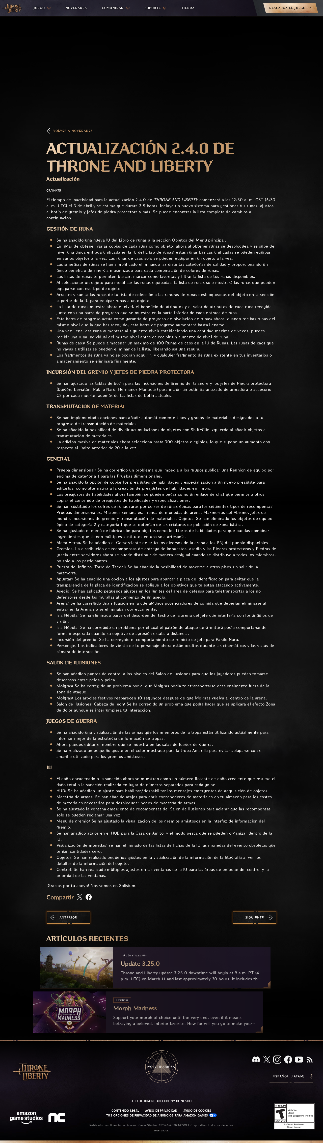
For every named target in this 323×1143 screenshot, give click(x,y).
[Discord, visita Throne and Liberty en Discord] (256, 1060)
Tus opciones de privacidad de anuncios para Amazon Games (161, 1115)
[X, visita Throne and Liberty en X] (267, 1060)
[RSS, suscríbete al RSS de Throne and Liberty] (310, 1060)
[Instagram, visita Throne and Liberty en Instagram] (277, 1060)
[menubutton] (42, 8)
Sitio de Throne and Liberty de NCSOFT (161, 1101)
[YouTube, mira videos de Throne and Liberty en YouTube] (299, 1060)
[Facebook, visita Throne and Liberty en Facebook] (288, 1060)
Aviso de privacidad (161, 1110)
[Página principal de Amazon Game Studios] (26, 1118)
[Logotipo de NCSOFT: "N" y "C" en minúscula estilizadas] (57, 1118)
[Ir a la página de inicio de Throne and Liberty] (12, 8)
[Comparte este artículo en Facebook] (89, 897)
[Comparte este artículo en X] (80, 897)
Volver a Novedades (73, 130)
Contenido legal (125, 1110)
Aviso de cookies (197, 1110)
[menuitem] (42, 8)
